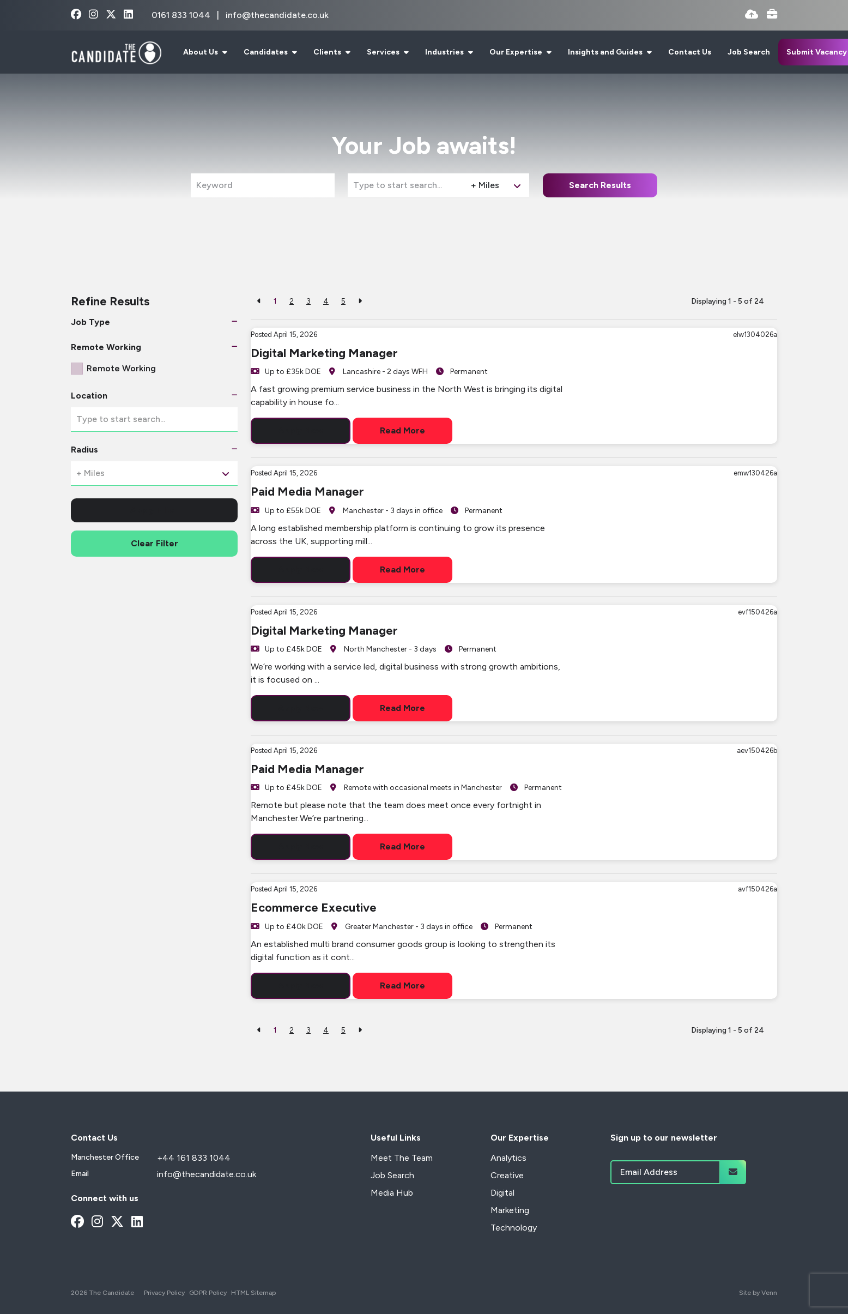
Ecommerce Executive (314, 907)
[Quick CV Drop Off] (751, 15)
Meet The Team (402, 1158)
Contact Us (689, 52)
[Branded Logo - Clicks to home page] (116, 52)
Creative (507, 1175)
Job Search (749, 52)
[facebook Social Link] (76, 15)
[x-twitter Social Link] (111, 15)
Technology (513, 1227)
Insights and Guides (606, 52)
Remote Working (121, 368)
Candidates (266, 52)
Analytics (508, 1158)
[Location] (407, 185)
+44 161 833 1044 (194, 1158)
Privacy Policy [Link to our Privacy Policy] (164, 1293)
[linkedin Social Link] (128, 15)
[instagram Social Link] (93, 15)
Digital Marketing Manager (324, 353)
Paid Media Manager (307, 491)
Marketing (509, 1210)
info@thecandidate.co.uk (277, 15)
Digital (502, 1193)
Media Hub (392, 1193)
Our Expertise (516, 52)
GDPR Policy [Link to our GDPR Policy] (208, 1293)
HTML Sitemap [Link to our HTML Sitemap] (253, 1293)
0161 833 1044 (182, 15)
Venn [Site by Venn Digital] (769, 1293)
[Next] (360, 301)
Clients (328, 52)
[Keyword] (263, 185)
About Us (201, 52)
